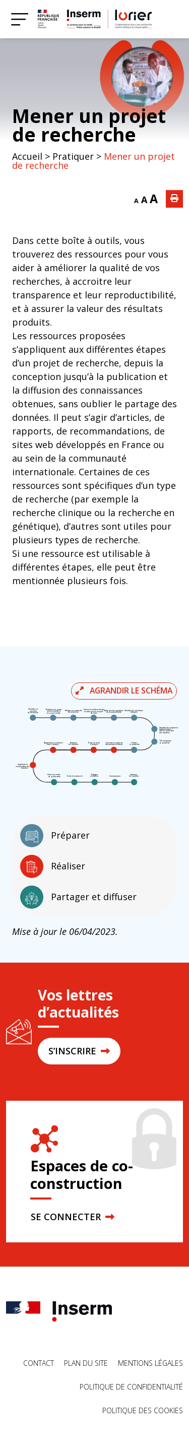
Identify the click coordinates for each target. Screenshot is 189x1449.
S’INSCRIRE (79, 1051)
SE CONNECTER (72, 1217)
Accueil (27, 156)
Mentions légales (150, 1363)
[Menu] (19, 19)
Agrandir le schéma (124, 690)
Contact (38, 1363)
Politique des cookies (142, 1410)
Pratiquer (73, 156)
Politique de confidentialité (131, 1387)
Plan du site (86, 1363)
